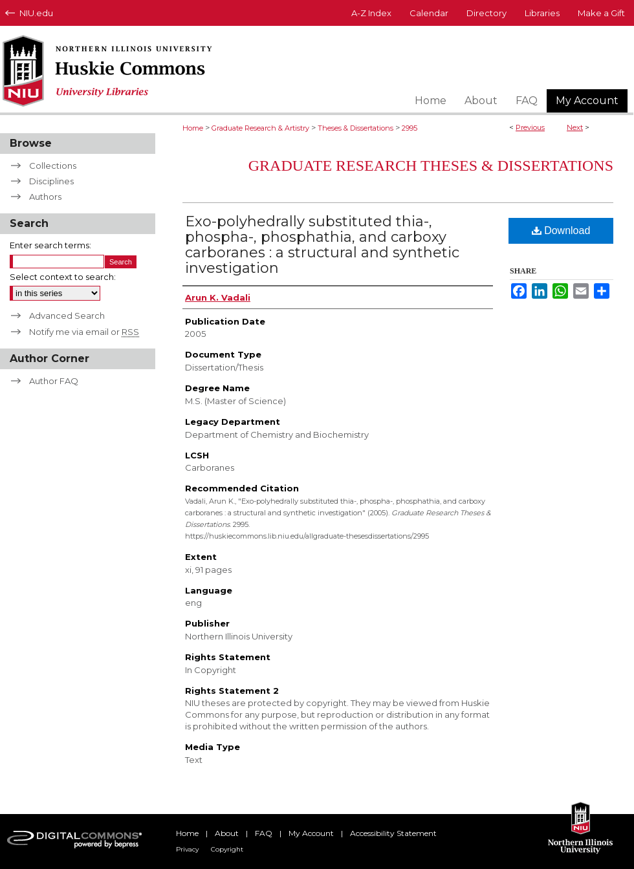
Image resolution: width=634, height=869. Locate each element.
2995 (409, 128)
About (227, 833)
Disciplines (51, 181)
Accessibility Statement (393, 833)
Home (192, 128)
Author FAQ (53, 381)
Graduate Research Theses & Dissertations (430, 165)
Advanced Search (67, 315)
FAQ (263, 833)
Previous (530, 127)
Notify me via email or (84, 332)
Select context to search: (63, 277)
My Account (311, 833)
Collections (52, 165)
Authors (45, 196)
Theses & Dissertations (355, 128)
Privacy (187, 849)
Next (575, 127)
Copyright (227, 849)
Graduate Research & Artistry (260, 128)
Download (561, 230)
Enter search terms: (50, 245)
